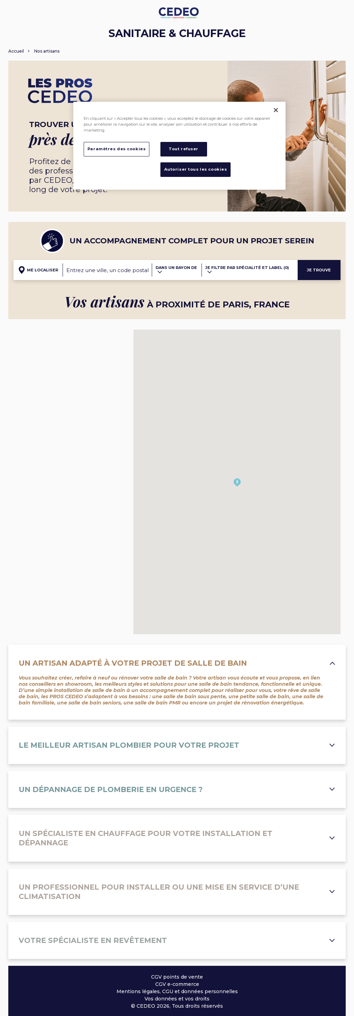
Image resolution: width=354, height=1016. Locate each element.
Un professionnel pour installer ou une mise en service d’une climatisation (177, 892)
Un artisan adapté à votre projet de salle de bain (177, 663)
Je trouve (319, 270)
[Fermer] (275, 110)
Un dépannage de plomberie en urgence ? (177, 789)
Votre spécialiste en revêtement (177, 940)
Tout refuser (183, 148)
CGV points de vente (177, 977)
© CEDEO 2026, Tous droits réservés (177, 1006)
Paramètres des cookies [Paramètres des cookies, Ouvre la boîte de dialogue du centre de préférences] (116, 148)
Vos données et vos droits (177, 999)
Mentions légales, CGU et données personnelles (177, 991)
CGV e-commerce (177, 984)
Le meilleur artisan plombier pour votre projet (177, 745)
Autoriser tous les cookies (195, 169)
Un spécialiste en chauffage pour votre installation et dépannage (177, 838)
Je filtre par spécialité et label (247, 269)
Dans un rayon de (176, 269)
